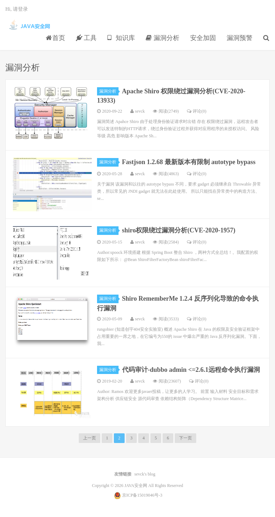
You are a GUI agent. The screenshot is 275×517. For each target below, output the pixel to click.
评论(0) (196, 111)
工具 (86, 37)
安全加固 (203, 37)
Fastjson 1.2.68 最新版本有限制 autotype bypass (189, 162)
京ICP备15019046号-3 (142, 495)
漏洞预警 (239, 37)
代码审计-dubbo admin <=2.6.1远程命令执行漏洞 (191, 369)
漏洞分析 (163, 37)
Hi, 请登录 (16, 9)
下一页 (185, 437)
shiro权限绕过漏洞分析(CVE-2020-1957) (179, 230)
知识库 (121, 37)
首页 (55, 37)
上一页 (89, 437)
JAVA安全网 (29, 25)
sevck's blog (144, 474)
